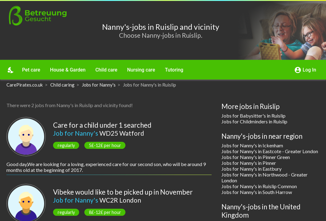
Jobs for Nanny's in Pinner (248, 163)
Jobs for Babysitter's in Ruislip (253, 115)
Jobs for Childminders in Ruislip (254, 121)
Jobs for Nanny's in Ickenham (252, 145)
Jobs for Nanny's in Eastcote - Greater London (269, 151)
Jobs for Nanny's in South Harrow (256, 192)
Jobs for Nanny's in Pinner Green (255, 157)
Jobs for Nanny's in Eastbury (251, 169)
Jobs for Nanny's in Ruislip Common (259, 186)
